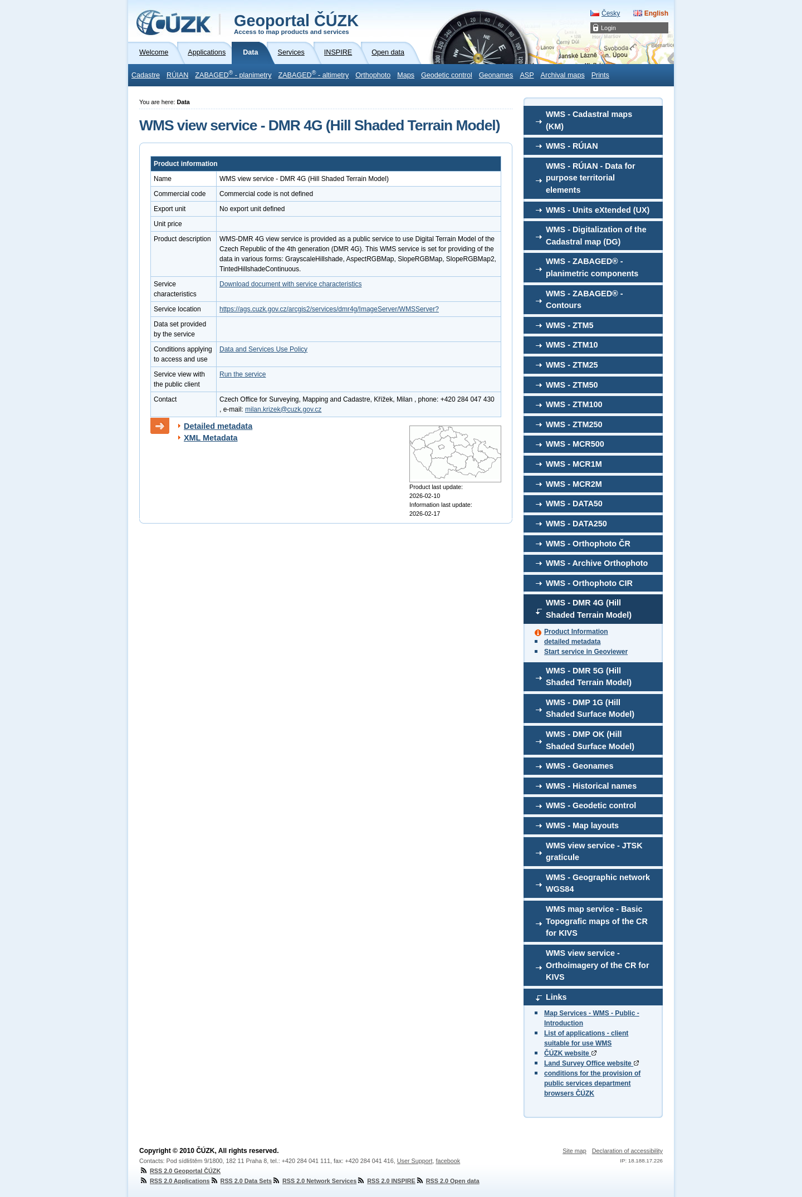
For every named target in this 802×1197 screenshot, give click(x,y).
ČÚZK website (570, 1053)
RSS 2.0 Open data (447, 1181)
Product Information (576, 632)
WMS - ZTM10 (572, 344)
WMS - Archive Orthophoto (597, 563)
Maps (405, 75)
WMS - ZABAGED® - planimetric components (592, 267)
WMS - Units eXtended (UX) (597, 210)
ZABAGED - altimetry (313, 74)
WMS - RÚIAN (572, 145)
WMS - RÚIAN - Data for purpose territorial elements (590, 178)
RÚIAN (177, 75)
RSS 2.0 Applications (174, 1181)
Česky (611, 13)
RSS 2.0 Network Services (314, 1181)
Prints (600, 75)
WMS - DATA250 (576, 523)
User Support (415, 1160)
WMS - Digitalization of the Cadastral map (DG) (596, 235)
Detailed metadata (218, 426)
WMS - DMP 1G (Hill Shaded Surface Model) (590, 708)
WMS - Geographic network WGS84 (598, 883)
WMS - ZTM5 (570, 325)
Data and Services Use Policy (263, 349)
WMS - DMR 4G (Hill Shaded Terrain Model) (589, 608)
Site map (574, 1150)
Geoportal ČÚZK (296, 23)
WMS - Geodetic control (591, 805)
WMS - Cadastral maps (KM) (589, 120)
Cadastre (145, 75)
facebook (448, 1160)
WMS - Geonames (580, 765)
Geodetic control (446, 75)
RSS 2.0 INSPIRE (385, 1181)
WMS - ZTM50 (572, 384)
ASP (527, 75)
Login (608, 28)
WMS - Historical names (591, 785)
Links (556, 997)
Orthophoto (372, 75)
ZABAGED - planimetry (233, 74)
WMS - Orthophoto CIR (589, 583)
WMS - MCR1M (574, 464)
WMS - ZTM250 (574, 424)
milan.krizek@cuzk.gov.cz (283, 409)
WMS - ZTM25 (572, 364)
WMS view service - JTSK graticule (594, 851)
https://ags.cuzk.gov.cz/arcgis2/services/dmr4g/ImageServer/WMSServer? (329, 309)
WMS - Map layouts (582, 825)
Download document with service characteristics (290, 284)
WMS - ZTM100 (574, 404)
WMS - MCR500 (575, 443)
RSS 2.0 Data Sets (241, 1181)
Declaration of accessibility (627, 1150)
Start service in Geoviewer (586, 652)
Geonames (496, 75)
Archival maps (563, 75)
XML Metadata (211, 437)
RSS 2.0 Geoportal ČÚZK (180, 1170)
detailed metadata (572, 642)
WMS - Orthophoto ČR (588, 543)
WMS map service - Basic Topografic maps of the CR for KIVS (597, 921)
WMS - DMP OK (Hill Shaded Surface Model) (590, 740)
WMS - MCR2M (574, 484)
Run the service (242, 374)
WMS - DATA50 (574, 503)
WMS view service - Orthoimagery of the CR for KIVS (597, 965)
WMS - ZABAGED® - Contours (584, 299)
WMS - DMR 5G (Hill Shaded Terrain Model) (589, 676)
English (656, 13)
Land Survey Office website (591, 1063)
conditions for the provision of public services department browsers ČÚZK (592, 1083)
